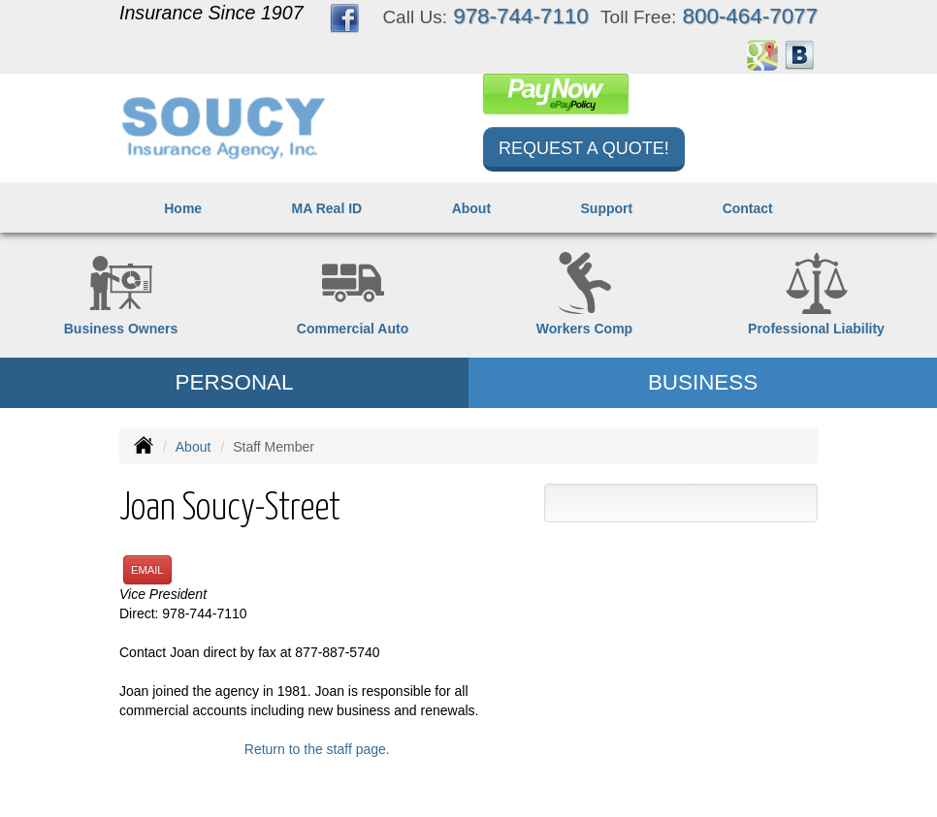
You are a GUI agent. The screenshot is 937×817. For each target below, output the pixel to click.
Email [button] (147, 570)
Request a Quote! (584, 148)
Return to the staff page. (317, 749)
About (471, 208)
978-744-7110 (520, 16)
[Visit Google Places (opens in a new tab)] (762, 54)
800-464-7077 (750, 16)
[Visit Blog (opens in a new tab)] (799, 54)
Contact (748, 208)
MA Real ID (327, 208)
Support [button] (607, 208)
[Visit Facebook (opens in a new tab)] (344, 17)
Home (183, 208)
